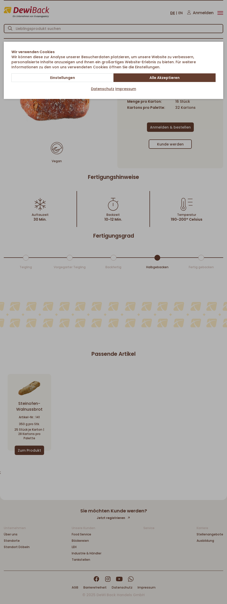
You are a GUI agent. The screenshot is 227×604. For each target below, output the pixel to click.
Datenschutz (102, 88)
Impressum (125, 88)
